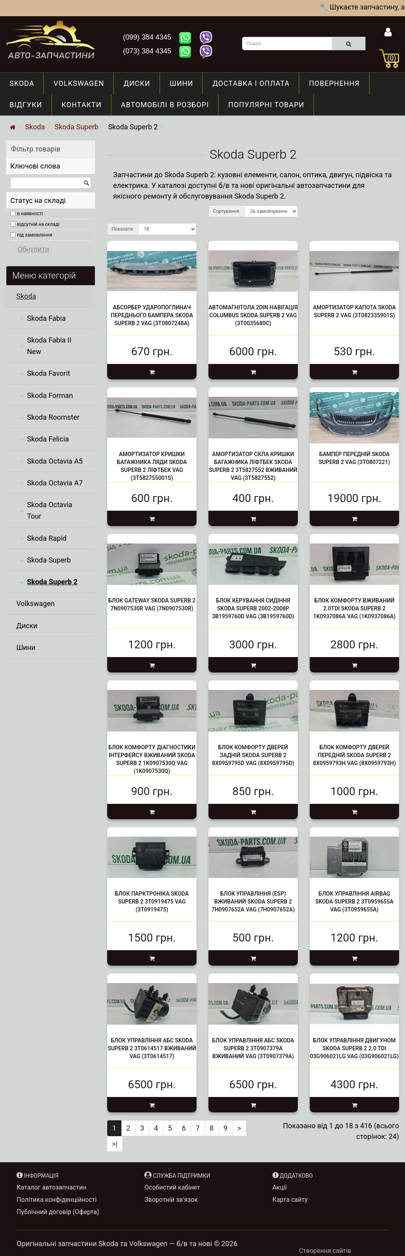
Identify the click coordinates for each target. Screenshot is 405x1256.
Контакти (82, 104)
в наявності (30, 213)
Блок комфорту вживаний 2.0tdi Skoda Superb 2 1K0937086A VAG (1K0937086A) (354, 609)
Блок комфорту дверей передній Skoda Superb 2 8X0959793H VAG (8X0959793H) (354, 755)
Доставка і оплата (251, 83)
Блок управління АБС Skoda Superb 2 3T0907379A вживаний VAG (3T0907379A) (253, 1048)
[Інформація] (388, 33)
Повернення (334, 83)
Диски (136, 83)
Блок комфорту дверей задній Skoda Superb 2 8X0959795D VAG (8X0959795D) (253, 755)
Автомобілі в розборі (165, 104)
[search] (348, 43)
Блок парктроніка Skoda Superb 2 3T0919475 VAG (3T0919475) (152, 902)
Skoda (21, 83)
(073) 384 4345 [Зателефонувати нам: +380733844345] (148, 51)
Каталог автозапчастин (51, 1187)
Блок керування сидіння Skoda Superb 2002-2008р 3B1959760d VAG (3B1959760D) (253, 609)
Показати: (123, 229)
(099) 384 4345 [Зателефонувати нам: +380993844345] (148, 37)
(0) (391, 58)
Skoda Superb (76, 127)
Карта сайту (290, 1199)
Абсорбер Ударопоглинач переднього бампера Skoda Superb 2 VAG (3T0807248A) (152, 316)
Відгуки (25, 104)
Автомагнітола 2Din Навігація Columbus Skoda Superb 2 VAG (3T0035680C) (253, 316)
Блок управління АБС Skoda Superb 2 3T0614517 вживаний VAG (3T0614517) (152, 1048)
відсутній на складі (38, 224)
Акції (280, 1187)
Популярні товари (266, 104)
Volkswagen (78, 83)
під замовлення (34, 235)
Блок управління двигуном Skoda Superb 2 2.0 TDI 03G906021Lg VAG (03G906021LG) (354, 1048)
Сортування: (226, 211)
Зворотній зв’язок (171, 1199)
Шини (181, 83)
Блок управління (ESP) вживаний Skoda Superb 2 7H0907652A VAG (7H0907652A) (253, 902)
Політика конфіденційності (57, 1199)
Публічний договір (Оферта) (58, 1212)
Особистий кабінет (172, 1187)
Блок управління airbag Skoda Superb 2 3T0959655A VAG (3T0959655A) (354, 902)
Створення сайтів (325, 1250)
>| (114, 1144)
